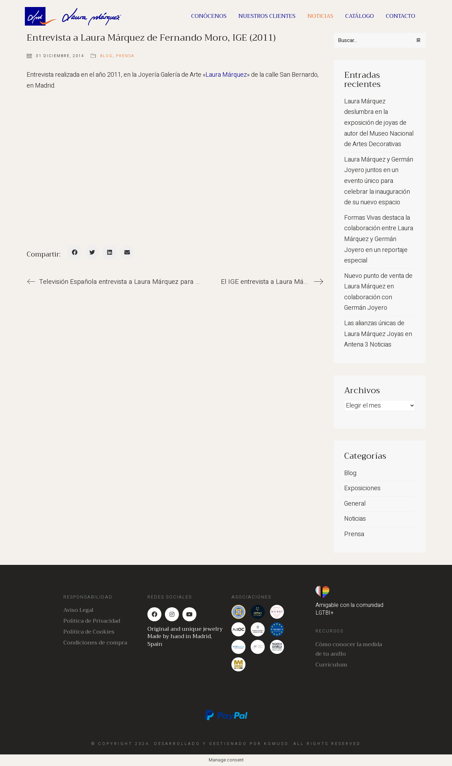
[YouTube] (189, 614)
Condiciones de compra (95, 643)
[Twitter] (92, 252)
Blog (106, 56)
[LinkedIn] (110, 252)
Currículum (331, 665)
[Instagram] (172, 614)
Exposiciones (362, 488)
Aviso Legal (78, 610)
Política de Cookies (88, 632)
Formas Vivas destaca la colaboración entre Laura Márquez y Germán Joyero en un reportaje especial (378, 239)
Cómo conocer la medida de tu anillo (348, 649)
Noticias (355, 519)
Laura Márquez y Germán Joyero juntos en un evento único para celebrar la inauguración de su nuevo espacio (378, 181)
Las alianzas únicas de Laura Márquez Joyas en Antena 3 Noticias (378, 334)
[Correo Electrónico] (127, 252)
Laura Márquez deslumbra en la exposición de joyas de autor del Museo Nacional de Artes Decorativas (378, 123)
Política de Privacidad (91, 621)
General (355, 503)
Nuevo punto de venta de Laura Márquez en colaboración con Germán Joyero (378, 292)
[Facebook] (75, 252)
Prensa (125, 56)
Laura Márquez (226, 75)
